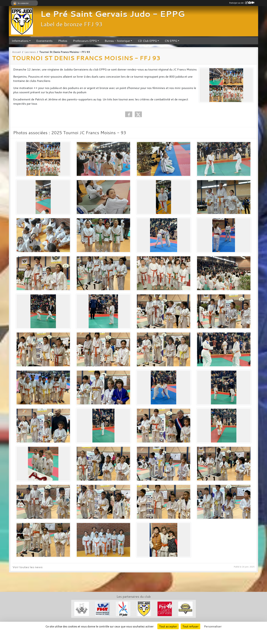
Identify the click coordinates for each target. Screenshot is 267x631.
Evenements (44, 41)
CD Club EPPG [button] (147, 41)
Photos (62, 41)
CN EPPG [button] (171, 41)
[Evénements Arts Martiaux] (81, 608)
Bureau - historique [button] (117, 41)
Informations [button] (20, 41)
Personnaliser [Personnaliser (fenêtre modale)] (213, 626)
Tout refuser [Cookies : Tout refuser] (190, 626)
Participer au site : (241, 3)
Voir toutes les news (27, 567)
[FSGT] (102, 608)
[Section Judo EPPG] (143, 608)
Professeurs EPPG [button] (85, 41)
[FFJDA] (123, 608)
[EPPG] (185, 608)
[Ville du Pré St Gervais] (164, 608)
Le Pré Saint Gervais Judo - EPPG (112, 13)
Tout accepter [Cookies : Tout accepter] (168, 626)
